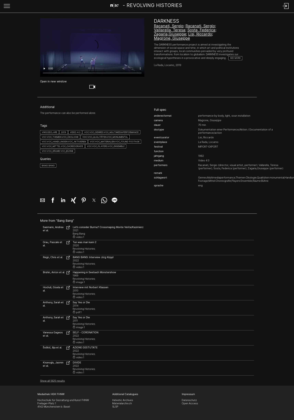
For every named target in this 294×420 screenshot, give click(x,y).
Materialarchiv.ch (122, 403)
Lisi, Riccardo (200, 34)
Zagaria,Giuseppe (170, 34)
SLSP (115, 406)
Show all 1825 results (52, 380)
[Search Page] (146, 6)
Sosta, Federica (201, 30)
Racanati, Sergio (168, 26)
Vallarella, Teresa (169, 30)
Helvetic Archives (122, 400)
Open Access (190, 403)
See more (235, 58)
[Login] (286, 9)
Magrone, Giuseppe (172, 38)
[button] (7, 6)
